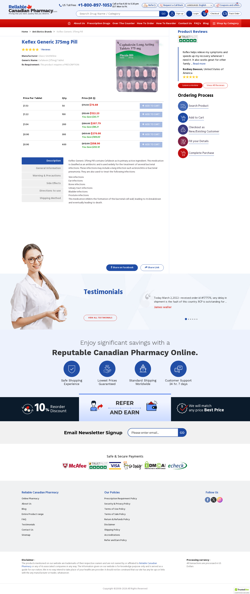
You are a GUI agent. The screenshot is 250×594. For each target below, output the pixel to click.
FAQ (24, 519)
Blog (206, 23)
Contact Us (185, 23)
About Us (79, 23)
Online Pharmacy (30, 498)
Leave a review (190, 85)
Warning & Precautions (45, 178)
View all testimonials (100, 318)
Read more (199, 64)
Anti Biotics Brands (42, 32)
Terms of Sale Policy (115, 514)
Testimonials (28, 525)
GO (163, 13)
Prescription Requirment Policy (120, 498)
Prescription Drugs (98, 23)
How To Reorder (166, 23)
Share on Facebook (122, 268)
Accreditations (112, 535)
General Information (47, 170)
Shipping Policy (112, 530)
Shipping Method (49, 203)
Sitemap (26, 535)
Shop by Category (228, 23)
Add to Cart (151, 106)
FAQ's (197, 23)
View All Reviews (215, 85)
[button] (242, 590)
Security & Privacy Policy (117, 504)
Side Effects (52, 186)
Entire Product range (33, 514)
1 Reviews (45, 50)
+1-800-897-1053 (95, 5)
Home (25, 32)
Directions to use (49, 195)
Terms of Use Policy (114, 509)
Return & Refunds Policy (117, 519)
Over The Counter (123, 23)
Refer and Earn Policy (115, 540)
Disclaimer (109, 525)
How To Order (145, 23)
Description (52, 161)
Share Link (152, 268)
